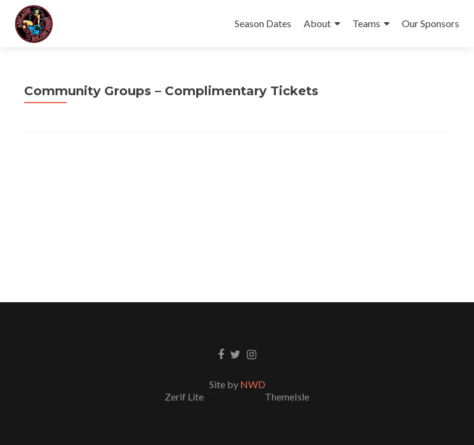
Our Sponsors (430, 23)
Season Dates (263, 23)
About (317, 23)
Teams (366, 23)
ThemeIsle (287, 396)
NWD (252, 384)
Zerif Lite (185, 396)
